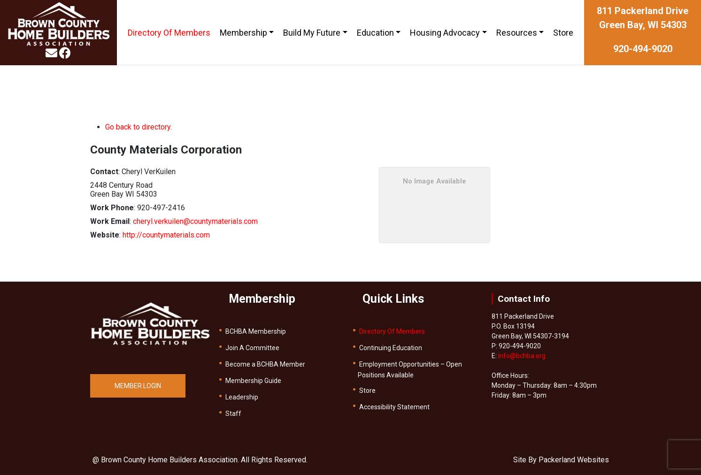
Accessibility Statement (394, 407)
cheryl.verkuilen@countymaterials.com (195, 221)
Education (375, 33)
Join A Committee (252, 348)
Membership (243, 33)
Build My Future (311, 33)
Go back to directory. (138, 127)
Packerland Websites (574, 459)
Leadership (241, 397)
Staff (233, 413)
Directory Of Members (169, 33)
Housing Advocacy (445, 33)
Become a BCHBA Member (265, 364)
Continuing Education (390, 348)
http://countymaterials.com (166, 234)
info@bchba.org (522, 356)
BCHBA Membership (255, 331)
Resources (516, 33)
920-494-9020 (642, 48)
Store (563, 33)
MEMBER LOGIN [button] (138, 386)
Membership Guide (253, 380)
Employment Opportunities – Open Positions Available (410, 369)
